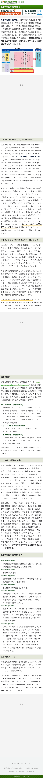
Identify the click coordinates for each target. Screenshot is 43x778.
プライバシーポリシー (18, 768)
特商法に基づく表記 (32, 768)
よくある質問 (20, 771)
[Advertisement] (21, 107)
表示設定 (12, 771)
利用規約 (7, 768)
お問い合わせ (30, 771)
